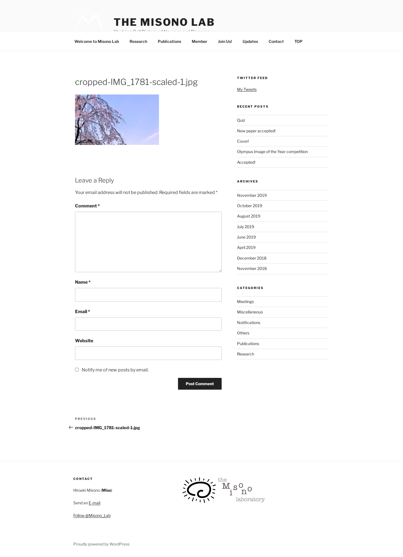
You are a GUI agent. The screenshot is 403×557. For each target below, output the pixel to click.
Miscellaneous (250, 311)
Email (82, 311)
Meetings (245, 301)
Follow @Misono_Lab (92, 515)
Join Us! (225, 41)
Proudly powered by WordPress (101, 544)
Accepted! (246, 162)
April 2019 (246, 247)
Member (199, 41)
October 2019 (249, 205)
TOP (298, 41)
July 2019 (245, 226)
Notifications (248, 322)
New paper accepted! (256, 130)
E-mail (94, 502)
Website (84, 340)
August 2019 (248, 216)
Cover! (243, 141)
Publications (169, 41)
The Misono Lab (164, 22)
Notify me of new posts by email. (115, 370)
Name (83, 282)
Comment (87, 206)
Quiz (241, 120)
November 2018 (252, 268)
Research (138, 41)
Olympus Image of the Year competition (272, 151)
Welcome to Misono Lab (96, 41)
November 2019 (252, 195)
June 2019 (246, 237)
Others (243, 332)
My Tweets (247, 89)
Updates (250, 41)
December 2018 (251, 258)
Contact (276, 41)
